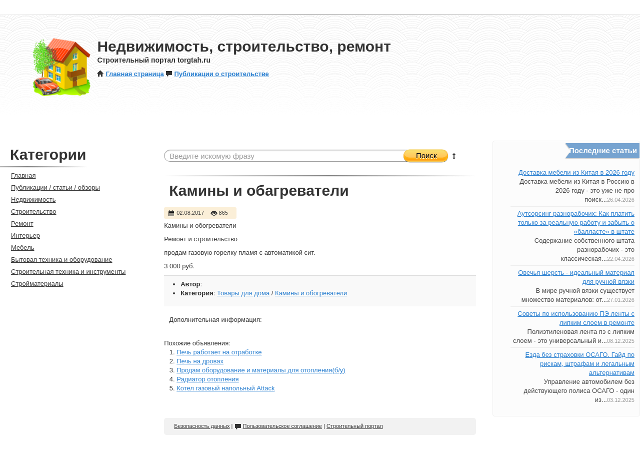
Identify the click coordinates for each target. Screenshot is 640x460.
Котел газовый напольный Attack (225, 388)
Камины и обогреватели (311, 293)
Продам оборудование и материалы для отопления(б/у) (260, 370)
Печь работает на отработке (219, 352)
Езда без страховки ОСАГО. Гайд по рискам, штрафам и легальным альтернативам (580, 363)
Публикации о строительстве (217, 74)
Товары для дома (243, 293)
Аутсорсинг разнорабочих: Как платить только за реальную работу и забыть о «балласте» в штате (576, 222)
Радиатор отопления (207, 379)
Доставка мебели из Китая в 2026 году (576, 172)
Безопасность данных (202, 426)
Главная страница (130, 74)
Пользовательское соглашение (278, 426)
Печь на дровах (200, 361)
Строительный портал (354, 426)
